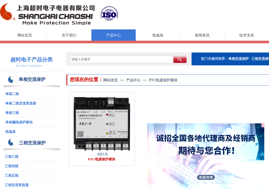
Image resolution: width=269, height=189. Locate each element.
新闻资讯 (202, 35)
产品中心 (113, 35)
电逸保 (157, 35)
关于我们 (69, 35)
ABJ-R (102, 154)
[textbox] (121, 59)
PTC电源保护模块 (163, 80)
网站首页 (24, 35)
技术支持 (246, 35)
